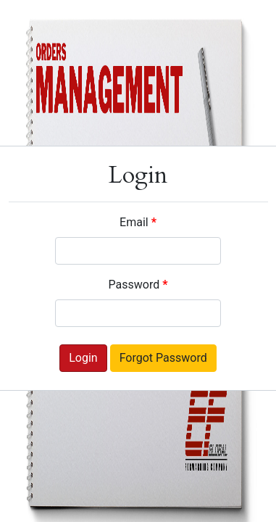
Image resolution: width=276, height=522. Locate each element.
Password (138, 284)
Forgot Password (163, 358)
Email (138, 222)
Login (83, 358)
